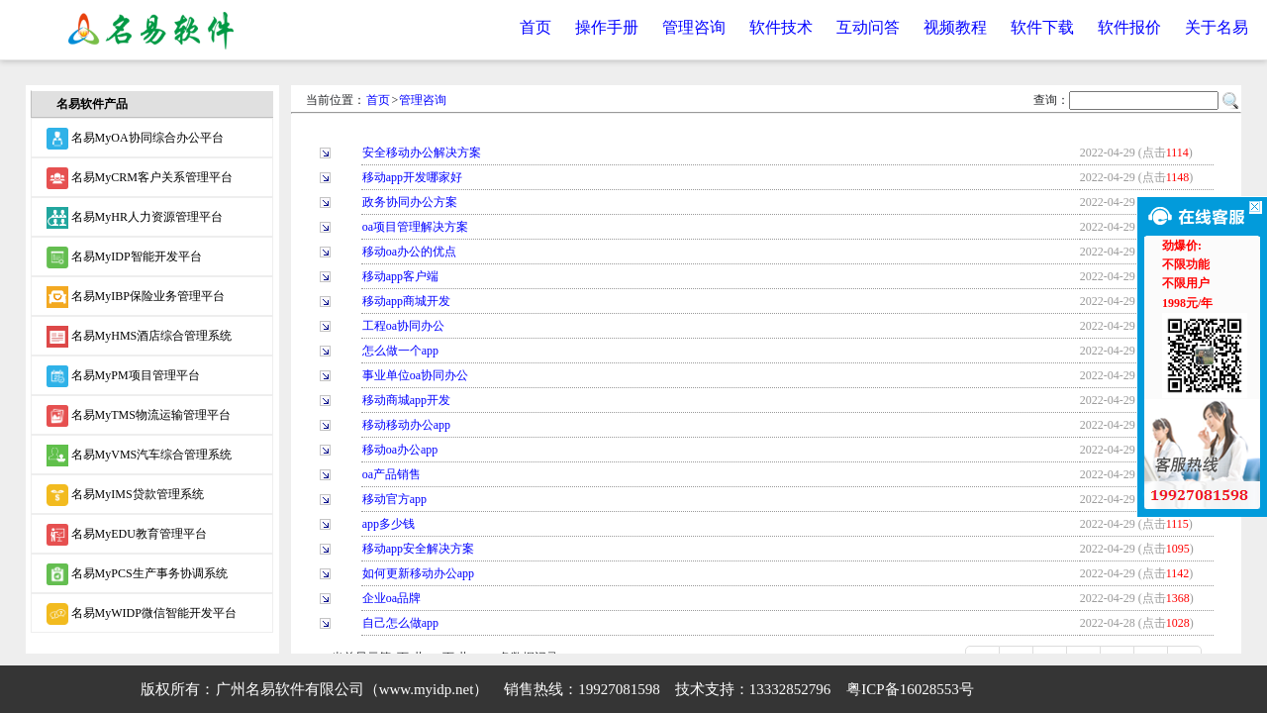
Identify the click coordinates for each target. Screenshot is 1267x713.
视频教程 (955, 27)
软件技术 (781, 27)
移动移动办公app (406, 425)
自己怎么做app (400, 623)
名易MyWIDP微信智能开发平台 (142, 614)
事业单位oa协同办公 (415, 375)
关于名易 (1216, 27)
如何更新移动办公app (418, 573)
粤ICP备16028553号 (909, 689)
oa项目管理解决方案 (415, 227)
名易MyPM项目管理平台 (123, 376)
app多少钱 (388, 524)
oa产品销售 (391, 474)
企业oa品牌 (391, 598)
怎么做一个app (400, 350)
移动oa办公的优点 (409, 251)
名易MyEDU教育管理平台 (127, 535)
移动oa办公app (400, 450)
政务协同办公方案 (409, 202)
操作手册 (606, 27)
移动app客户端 (400, 276)
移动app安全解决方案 (418, 549)
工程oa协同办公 (403, 326)
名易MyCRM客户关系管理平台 (140, 178)
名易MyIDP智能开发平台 (124, 257)
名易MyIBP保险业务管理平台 (136, 297)
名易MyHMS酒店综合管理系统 (140, 337)
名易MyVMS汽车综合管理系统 (140, 455)
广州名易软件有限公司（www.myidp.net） (352, 689)
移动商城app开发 (406, 400)
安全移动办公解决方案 (421, 152)
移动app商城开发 (406, 301)
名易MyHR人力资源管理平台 (135, 218)
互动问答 (868, 27)
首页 (535, 27)
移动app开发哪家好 (412, 177)
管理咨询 (694, 27)
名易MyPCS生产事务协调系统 (137, 574)
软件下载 (1042, 27)
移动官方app (394, 499)
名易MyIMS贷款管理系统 (125, 495)
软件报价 (1129, 27)
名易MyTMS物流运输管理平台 (139, 416)
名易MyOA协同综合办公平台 (135, 139)
